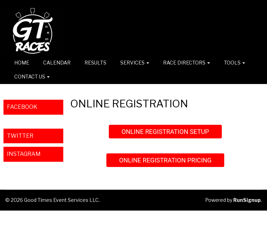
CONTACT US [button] (32, 76)
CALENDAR (57, 63)
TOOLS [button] (234, 63)
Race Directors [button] (186, 63)
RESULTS (95, 63)
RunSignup (247, 200)
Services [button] (134, 63)
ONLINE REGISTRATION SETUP (165, 131)
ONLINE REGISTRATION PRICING (165, 160)
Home (21, 63)
